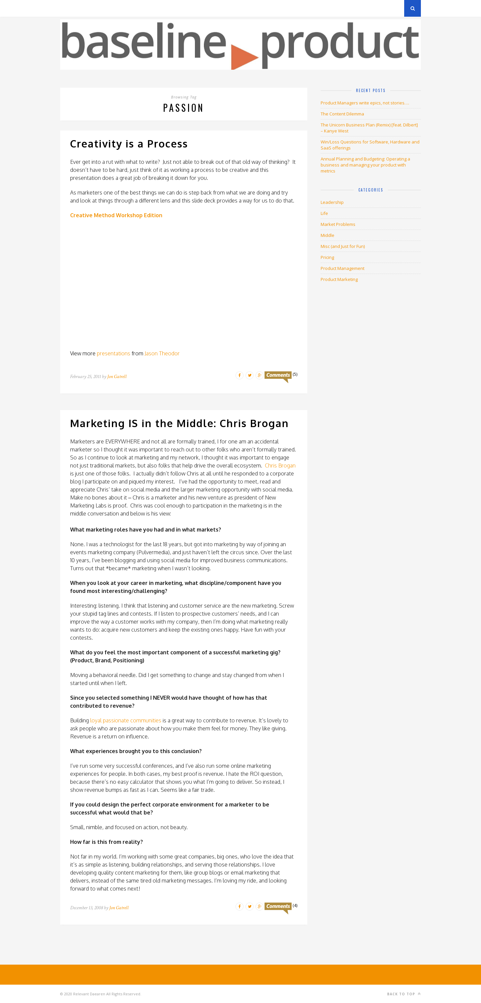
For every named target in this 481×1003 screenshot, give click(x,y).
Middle (327, 235)
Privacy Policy (106, 8)
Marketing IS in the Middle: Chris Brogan (179, 423)
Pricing (327, 257)
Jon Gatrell (117, 376)
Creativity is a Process (129, 143)
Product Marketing (339, 279)
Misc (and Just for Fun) (343, 246)
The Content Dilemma (342, 114)
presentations (113, 353)
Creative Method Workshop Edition (116, 215)
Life (324, 213)
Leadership (332, 202)
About (140, 8)
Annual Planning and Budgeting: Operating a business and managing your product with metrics (365, 165)
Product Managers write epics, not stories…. (365, 103)
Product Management (342, 268)
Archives (70, 8)
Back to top (404, 993)
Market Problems (338, 224)
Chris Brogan (280, 465)
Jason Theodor (162, 353)
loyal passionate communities (125, 720)
